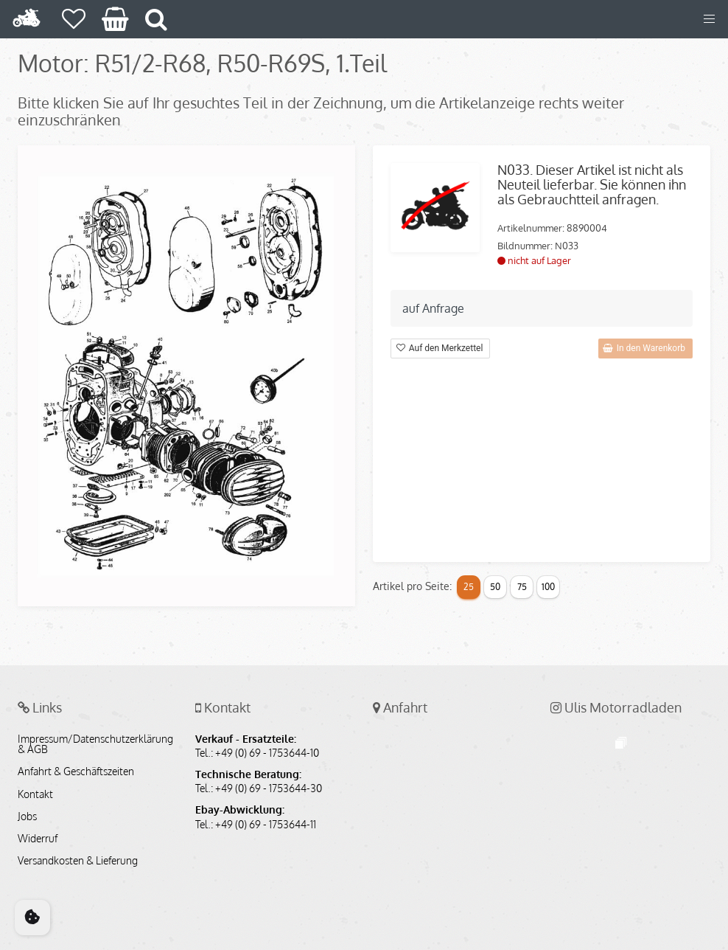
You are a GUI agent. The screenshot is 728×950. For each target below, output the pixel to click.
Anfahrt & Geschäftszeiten (76, 771)
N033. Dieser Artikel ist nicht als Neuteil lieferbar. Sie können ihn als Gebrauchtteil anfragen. (591, 184)
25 (468, 586)
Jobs (27, 816)
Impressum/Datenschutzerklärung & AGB (95, 744)
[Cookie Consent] (32, 917)
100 (548, 586)
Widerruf (37, 839)
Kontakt (35, 794)
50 (495, 586)
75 (522, 586)
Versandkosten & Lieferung (78, 861)
